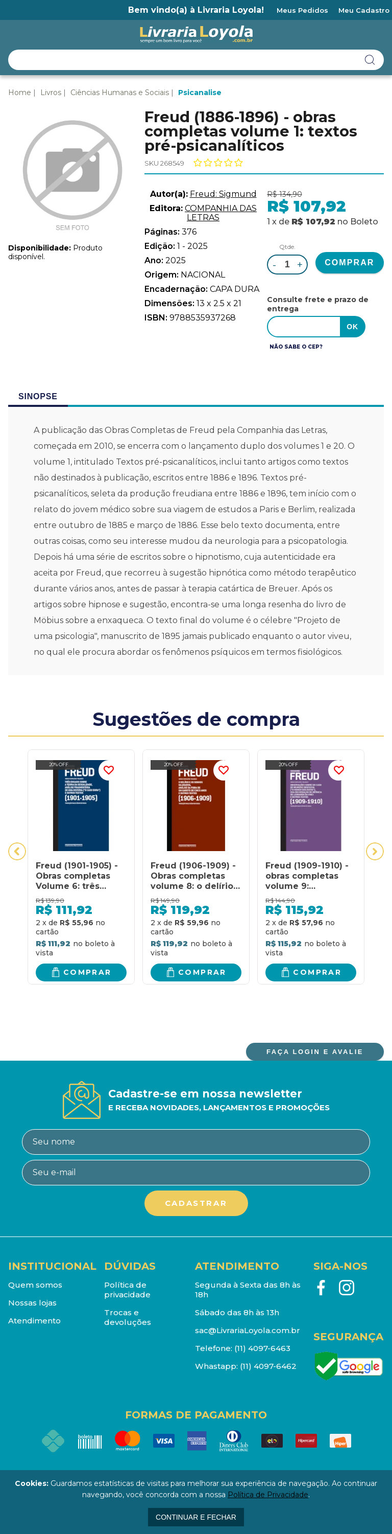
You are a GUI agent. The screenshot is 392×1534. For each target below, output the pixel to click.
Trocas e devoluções (127, 1317)
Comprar (87, 972)
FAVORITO (109, 770)
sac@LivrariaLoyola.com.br (247, 1330)
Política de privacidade (127, 1289)
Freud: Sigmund (223, 194)
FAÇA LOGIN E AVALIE (314, 1052)
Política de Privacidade (268, 1494)
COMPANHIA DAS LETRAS (221, 212)
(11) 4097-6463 (262, 1348)
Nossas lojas (32, 1303)
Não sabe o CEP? (296, 347)
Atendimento (34, 1320)
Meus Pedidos (302, 10)
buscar (370, 60)
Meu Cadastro (363, 10)
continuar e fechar (196, 1517)
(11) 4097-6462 (268, 1366)
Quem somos (35, 1285)
